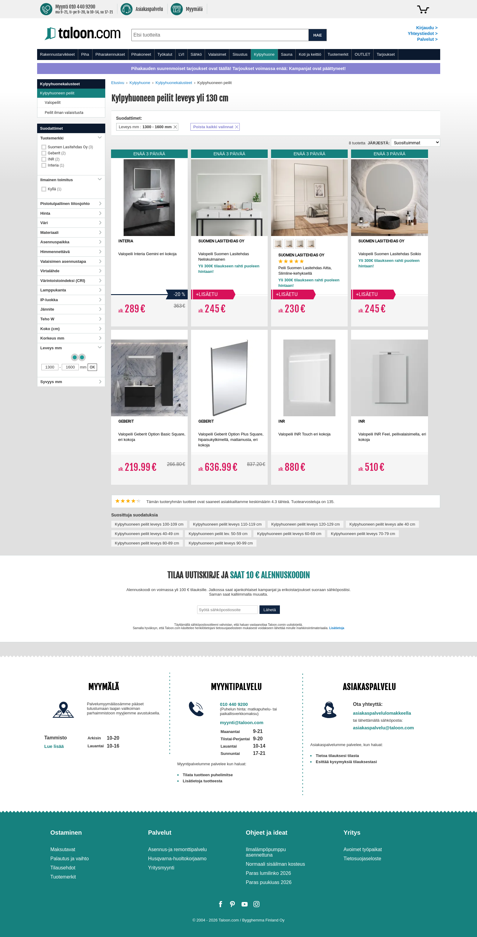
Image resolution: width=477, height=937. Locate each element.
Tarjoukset (386, 54)
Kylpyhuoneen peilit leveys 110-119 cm (227, 524)
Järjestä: (379, 143)
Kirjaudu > (426, 27)
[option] (278, 243)
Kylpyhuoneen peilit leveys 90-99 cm (221, 543)
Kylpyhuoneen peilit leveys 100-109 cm (149, 524)
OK (92, 367)
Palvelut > (427, 39)
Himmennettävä (71, 251)
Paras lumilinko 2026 (268, 873)
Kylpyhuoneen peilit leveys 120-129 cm (305, 524)
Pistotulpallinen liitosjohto (71, 203)
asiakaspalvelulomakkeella (382, 713)
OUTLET (362, 54)
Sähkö (196, 54)
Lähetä (269, 610)
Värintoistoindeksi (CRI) (71, 280)
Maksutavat (62, 849)
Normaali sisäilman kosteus (275, 864)
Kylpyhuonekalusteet (173, 82)
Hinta (71, 213)
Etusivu (117, 82)
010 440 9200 (234, 704)
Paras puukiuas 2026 (268, 882)
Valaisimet (217, 54)
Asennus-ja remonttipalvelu (177, 849)
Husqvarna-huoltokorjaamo (177, 858)
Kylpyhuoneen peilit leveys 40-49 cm (147, 533)
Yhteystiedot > (422, 33)
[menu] (238, 54)
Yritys (351, 832)
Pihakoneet (141, 54)
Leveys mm (71, 348)
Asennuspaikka (71, 242)
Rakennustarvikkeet (57, 54)
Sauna (287, 54)
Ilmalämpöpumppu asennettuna (266, 852)
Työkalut (165, 54)
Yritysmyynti (161, 867)
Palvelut (160, 832)
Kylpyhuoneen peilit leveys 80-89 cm (147, 543)
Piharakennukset (110, 54)
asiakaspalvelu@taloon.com (383, 727)
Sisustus (239, 54)
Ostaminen (66, 832)
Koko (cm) (71, 328)
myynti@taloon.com (241, 722)
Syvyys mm (71, 381)
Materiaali (71, 232)
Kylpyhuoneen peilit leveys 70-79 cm (363, 533)
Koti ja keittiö (310, 54)
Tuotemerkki (71, 138)
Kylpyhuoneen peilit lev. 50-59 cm (218, 533)
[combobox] (220, 35)
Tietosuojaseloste (362, 858)
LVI (181, 54)
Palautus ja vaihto (69, 858)
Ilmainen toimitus (71, 180)
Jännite (71, 309)
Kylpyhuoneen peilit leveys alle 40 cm (382, 524)
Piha (85, 54)
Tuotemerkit (338, 54)
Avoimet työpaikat (362, 849)
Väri (71, 222)
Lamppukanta (71, 290)
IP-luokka (71, 300)
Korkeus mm (71, 338)
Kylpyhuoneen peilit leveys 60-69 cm (289, 533)
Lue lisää (54, 746)
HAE (317, 35)
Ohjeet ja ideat (266, 832)
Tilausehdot (62, 867)
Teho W (71, 319)
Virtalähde (71, 271)
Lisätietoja (336, 628)
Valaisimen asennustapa (71, 261)
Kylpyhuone (264, 54)
